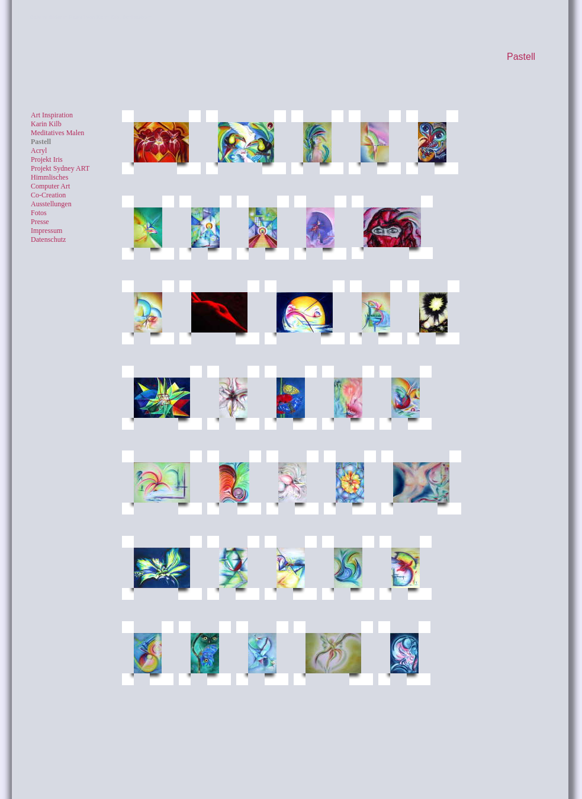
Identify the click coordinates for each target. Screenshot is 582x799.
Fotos (39, 213)
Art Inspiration (52, 115)
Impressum (46, 230)
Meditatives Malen (57, 133)
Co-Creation (48, 195)
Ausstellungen (51, 204)
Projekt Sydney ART (60, 168)
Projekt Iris (47, 159)
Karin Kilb (46, 124)
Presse (40, 222)
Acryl (39, 150)
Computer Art (50, 186)
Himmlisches (49, 177)
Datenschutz (48, 239)
